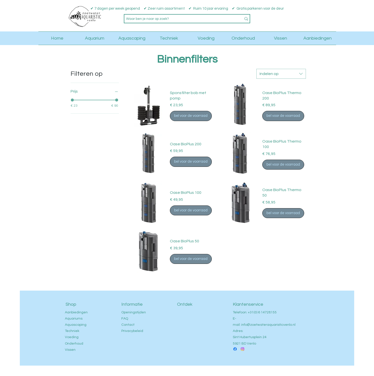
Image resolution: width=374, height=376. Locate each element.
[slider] (72, 100)
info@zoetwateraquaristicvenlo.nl (268, 324)
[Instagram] (242, 349)
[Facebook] (235, 349)
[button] (335, 15)
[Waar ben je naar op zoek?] (180, 19)
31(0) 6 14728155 (263, 312)
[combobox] (281, 74)
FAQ (124, 318)
